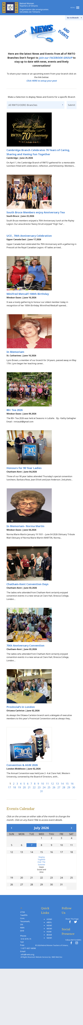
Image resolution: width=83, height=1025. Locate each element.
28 (63, 834)
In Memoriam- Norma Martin (25, 556)
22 (34, 834)
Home (50, 966)
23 (39, 834)
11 (47, 830)
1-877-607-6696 (28, 995)
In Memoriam (15, 368)
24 (44, 834)
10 (42, 830)
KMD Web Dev (57, 1004)
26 (53, 834)
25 (49, 834)
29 (68, 834)
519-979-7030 (27, 986)
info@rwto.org (27, 1001)
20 (24, 834)
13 (57, 830)
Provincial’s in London (20, 749)
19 (19, 834)
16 (72, 830)
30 (73, 834)
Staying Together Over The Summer (41, 908)
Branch (70, 17)
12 (52, 830)
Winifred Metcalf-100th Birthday (27, 306)
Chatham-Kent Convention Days (27, 618)
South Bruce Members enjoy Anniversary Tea (35, 220)
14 (62, 830)
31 (41, 838)
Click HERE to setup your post (41, 80)
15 (67, 830)
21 (29, 834)
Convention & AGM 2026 (22, 812)
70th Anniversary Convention (25, 684)
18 (14, 834)
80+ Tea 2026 (14, 431)
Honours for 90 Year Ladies (24, 493)
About (50, 969)
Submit (71, 104)
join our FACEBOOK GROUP (55, 57)
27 (58, 834)
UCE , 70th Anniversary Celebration (29, 244)
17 (9, 834)
